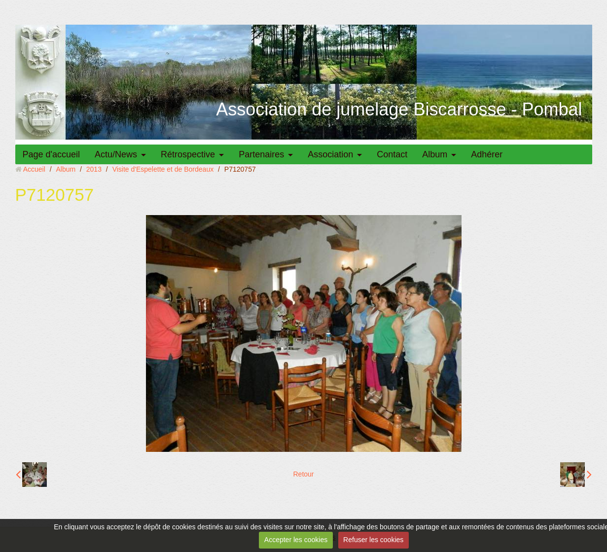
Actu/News (116, 154)
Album (434, 154)
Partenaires (261, 154)
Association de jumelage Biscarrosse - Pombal (399, 109)
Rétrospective (188, 154)
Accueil (34, 169)
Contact (392, 154)
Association (330, 154)
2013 (94, 169)
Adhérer (486, 154)
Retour (303, 474)
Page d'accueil (51, 154)
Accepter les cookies (295, 540)
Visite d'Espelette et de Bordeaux (163, 169)
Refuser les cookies (373, 540)
